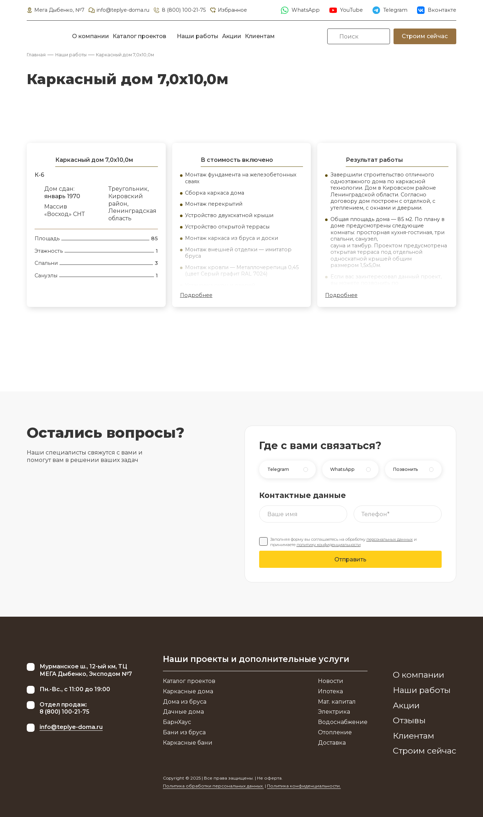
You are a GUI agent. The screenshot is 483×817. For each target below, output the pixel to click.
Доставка (332, 742)
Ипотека (330, 691)
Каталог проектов (139, 36)
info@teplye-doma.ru (118, 10)
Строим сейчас (425, 36)
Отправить (350, 559)
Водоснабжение (343, 722)
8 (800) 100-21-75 (179, 10)
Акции (231, 36)
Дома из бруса (184, 701)
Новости (330, 681)
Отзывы (409, 720)
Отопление (335, 732)
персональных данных (389, 539)
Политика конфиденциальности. (304, 785)
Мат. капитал (337, 701)
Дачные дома (183, 711)
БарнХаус (177, 722)
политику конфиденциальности (329, 544)
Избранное (228, 10)
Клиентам (260, 36)
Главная (36, 54)
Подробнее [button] (196, 295)
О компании (90, 36)
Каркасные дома (188, 691)
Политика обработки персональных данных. (213, 785)
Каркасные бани (187, 742)
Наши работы (198, 36)
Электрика (334, 711)
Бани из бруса (184, 732)
